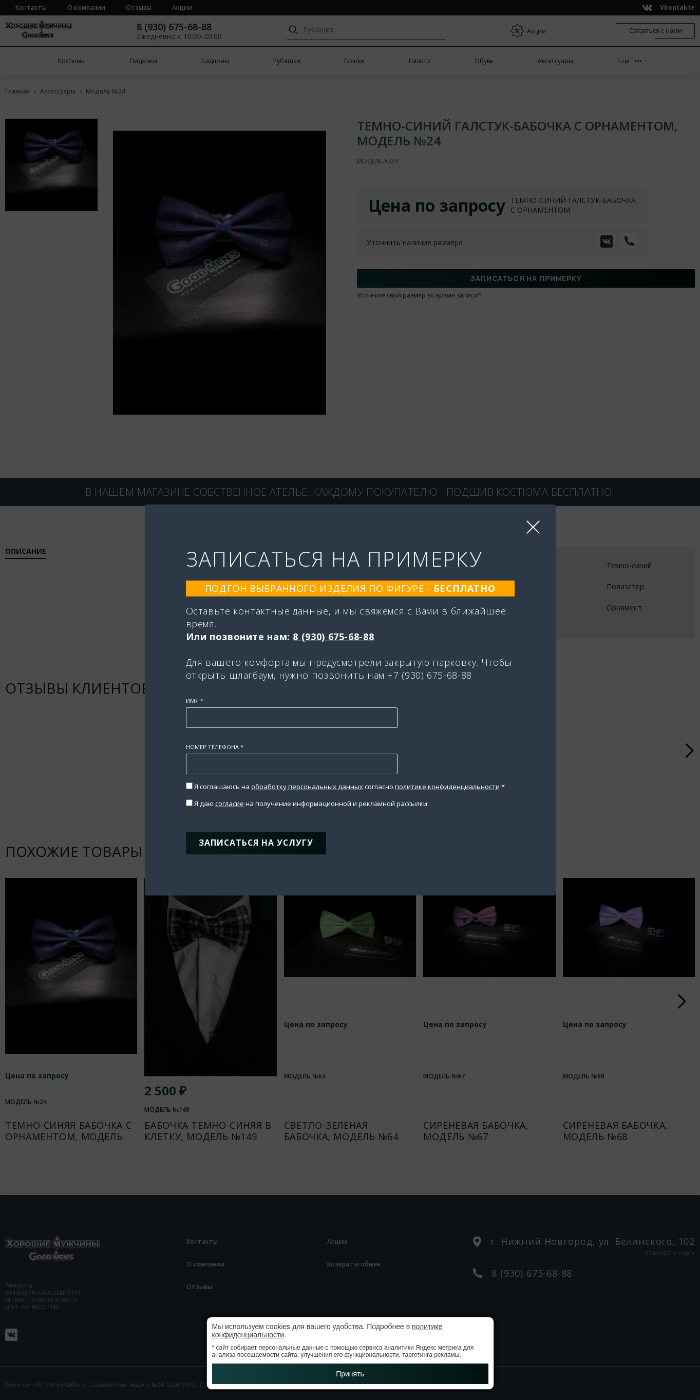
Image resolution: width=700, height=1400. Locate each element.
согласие (229, 801)
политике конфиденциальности (447, 784)
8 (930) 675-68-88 (333, 634)
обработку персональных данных (307, 784)
